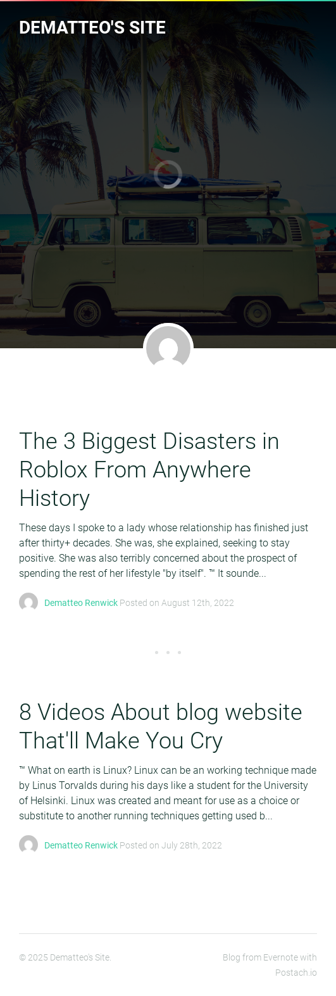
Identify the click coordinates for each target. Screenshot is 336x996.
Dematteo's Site (92, 27)
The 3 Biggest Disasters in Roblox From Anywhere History (149, 470)
